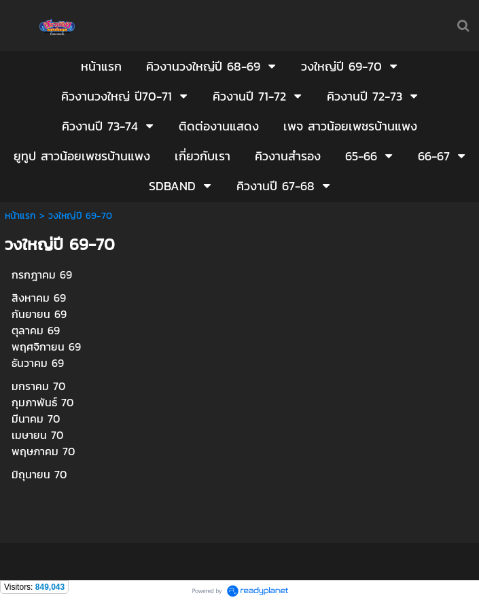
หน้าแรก (20, 216)
